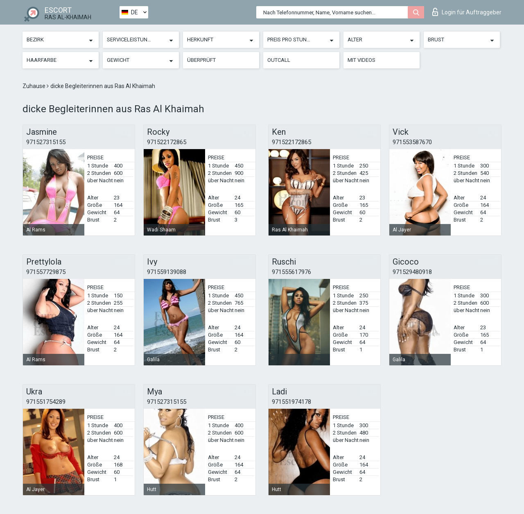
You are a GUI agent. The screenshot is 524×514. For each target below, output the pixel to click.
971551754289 (46, 401)
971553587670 (412, 142)
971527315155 (46, 142)
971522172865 (166, 142)
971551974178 (291, 401)
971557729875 (46, 272)
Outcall (278, 60)
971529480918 (412, 272)
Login (466, 11)
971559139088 (166, 272)
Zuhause (35, 86)
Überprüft (201, 60)
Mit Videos (361, 60)
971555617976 (291, 272)
